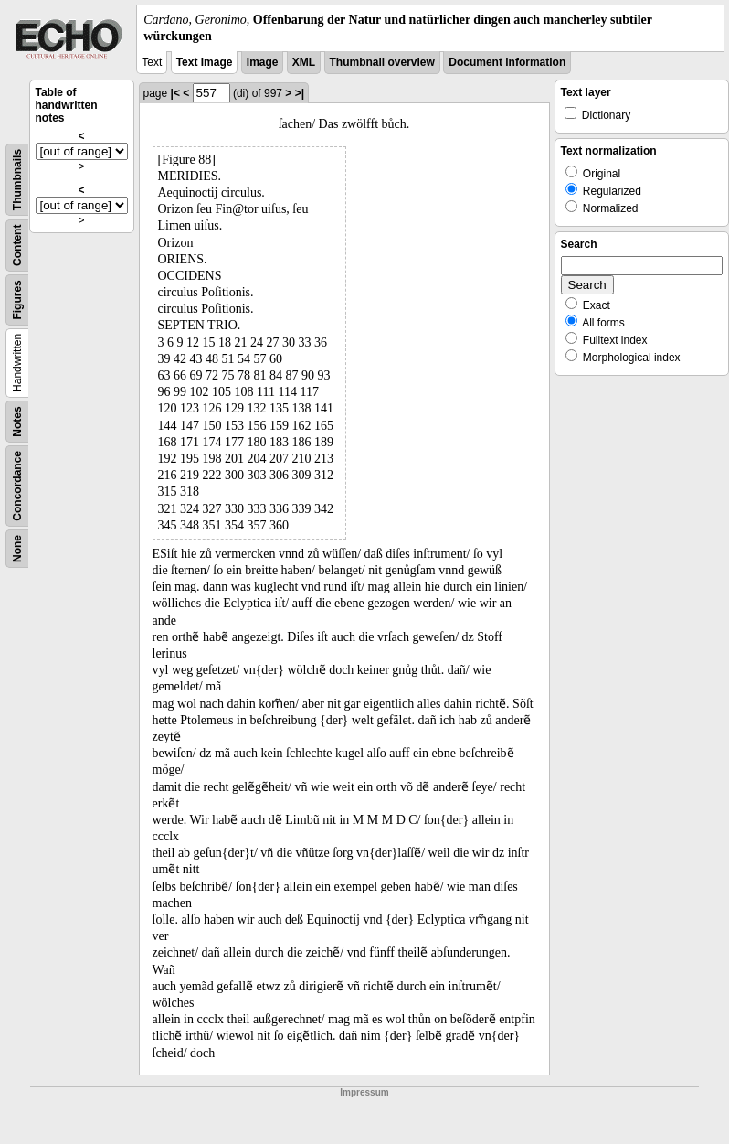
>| (299, 93)
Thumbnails (17, 179)
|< (175, 93)
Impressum (364, 1092)
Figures (17, 300)
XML (303, 62)
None (17, 548)
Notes (17, 422)
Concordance (17, 486)
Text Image (204, 62)
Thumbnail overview (382, 62)
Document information (507, 62)
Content (17, 245)
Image (263, 62)
